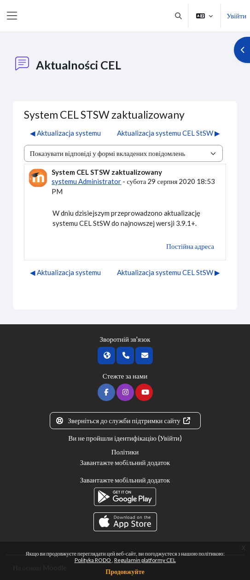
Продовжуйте (124, 571)
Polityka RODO (93, 560)
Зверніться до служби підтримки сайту (123, 420)
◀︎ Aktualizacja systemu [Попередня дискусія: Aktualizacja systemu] (65, 133)
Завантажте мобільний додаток (125, 462)
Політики (125, 452)
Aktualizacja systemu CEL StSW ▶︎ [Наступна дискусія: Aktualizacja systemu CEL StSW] (168, 133)
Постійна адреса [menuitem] (190, 246)
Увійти (236, 15)
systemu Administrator (86, 181)
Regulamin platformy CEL (145, 560)
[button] (178, 16)
